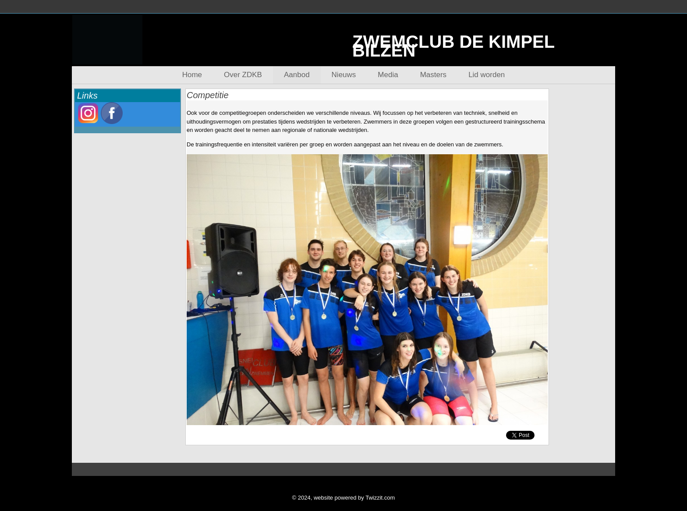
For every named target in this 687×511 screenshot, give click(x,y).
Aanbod (297, 75)
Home (192, 75)
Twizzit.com (380, 497)
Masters (433, 75)
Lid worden (486, 75)
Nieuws (344, 75)
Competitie (208, 95)
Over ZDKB (243, 75)
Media (388, 75)
